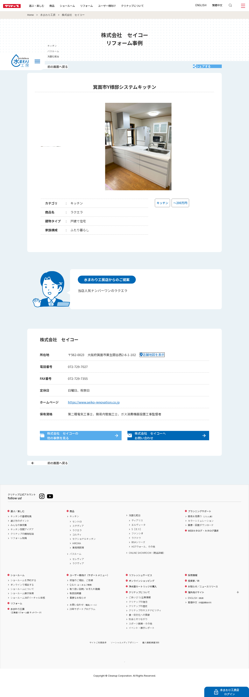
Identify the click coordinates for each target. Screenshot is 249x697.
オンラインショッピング (141, 594)
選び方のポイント (20, 534)
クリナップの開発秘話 (22, 547)
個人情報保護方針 (151, 656)
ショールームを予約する (23, 594)
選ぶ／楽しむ (18, 524)
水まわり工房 (47, 15)
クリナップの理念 (138, 615)
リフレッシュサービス (140, 588)
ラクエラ (77, 543)
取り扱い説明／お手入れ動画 (85, 602)
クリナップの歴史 (138, 619)
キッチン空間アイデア (22, 543)
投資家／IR (193, 594)
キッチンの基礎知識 (21, 530)
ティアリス (137, 534)
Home (30, 15)
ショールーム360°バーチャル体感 (28, 611)
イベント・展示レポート (141, 641)
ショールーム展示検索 (22, 607)
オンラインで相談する (22, 598)
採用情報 (192, 588)
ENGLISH (200, 5)
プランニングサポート (199, 524)
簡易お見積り (201, 530)
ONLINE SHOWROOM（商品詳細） (147, 566)
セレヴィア (78, 572)
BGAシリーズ (138, 555)
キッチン (74, 530)
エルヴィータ (139, 538)
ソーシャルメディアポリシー (124, 656)
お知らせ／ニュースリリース (203, 600)
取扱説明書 (75, 607)
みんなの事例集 (19, 538)
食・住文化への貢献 (139, 628)
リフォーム (99, 6)
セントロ (77, 535)
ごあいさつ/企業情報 (140, 611)
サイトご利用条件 (98, 656)
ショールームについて (22, 602)
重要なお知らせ (78, 611)
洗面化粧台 (134, 528)
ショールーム (79, 6)
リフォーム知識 (19, 551)
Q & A (81, 598)
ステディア (78, 539)
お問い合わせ (84, 618)
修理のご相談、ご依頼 (81, 594)
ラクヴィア (78, 577)
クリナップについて (144, 6)
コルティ (77, 548)
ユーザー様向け (119, 6)
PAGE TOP (124, 675)
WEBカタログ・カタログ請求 (203, 544)
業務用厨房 (78, 561)
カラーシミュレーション (201, 534)
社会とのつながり (138, 632)
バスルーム (75, 567)
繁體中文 (217, 5)
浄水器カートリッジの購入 (143, 600)
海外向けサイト (196, 605)
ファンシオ (137, 547)
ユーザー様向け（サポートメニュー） (89, 588)
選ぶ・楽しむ (49, 6)
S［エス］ (137, 542)
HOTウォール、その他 (143, 560)
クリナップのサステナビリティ (145, 624)
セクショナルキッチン (84, 552)
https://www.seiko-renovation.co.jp (94, 407)
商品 (72, 524)
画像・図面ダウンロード (201, 538)
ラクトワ (136, 551)
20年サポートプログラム (82, 622)
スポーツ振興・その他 (140, 637)
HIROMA (76, 556)
